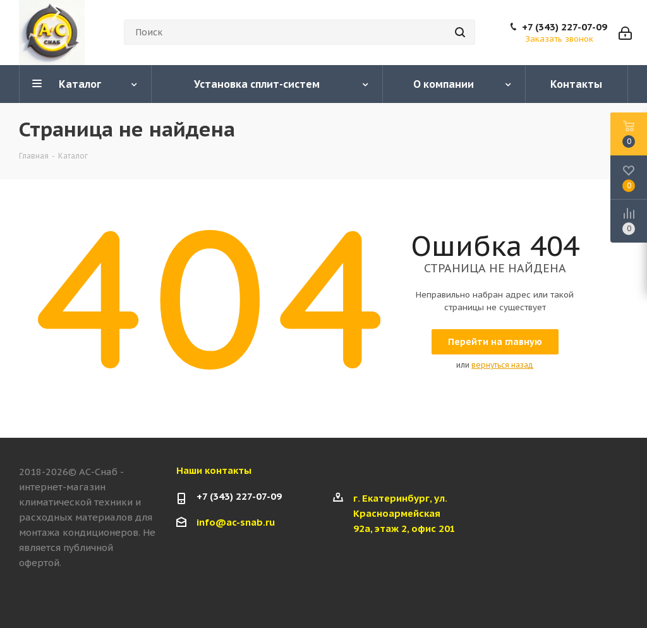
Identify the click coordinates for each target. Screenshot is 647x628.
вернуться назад (502, 365)
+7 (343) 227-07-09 (564, 27)
